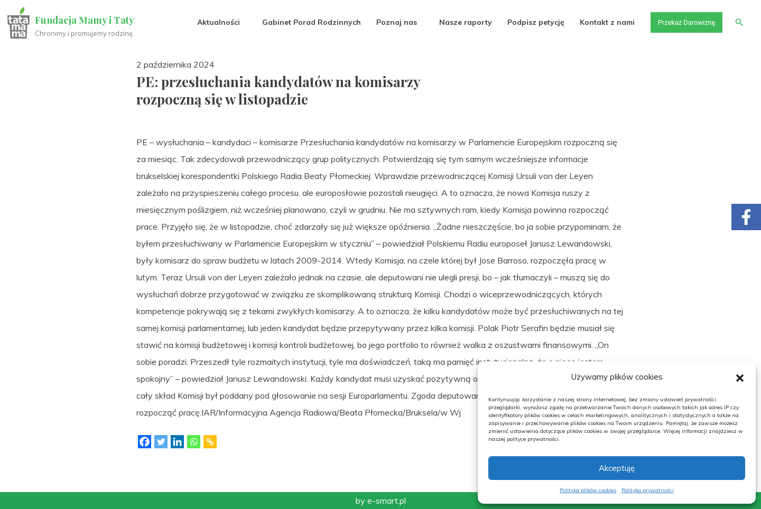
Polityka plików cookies (588, 490)
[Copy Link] (210, 442)
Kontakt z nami (600, 22)
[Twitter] (161, 442)
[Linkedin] (177, 442)
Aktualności (211, 22)
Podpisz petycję (529, 22)
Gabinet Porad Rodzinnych (304, 22)
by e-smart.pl (381, 500)
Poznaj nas (389, 22)
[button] (740, 377)
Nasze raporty (458, 22)
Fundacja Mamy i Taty (85, 20)
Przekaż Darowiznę (682, 22)
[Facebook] (144, 442)
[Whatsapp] (194, 442)
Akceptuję (617, 468)
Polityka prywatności (647, 490)
